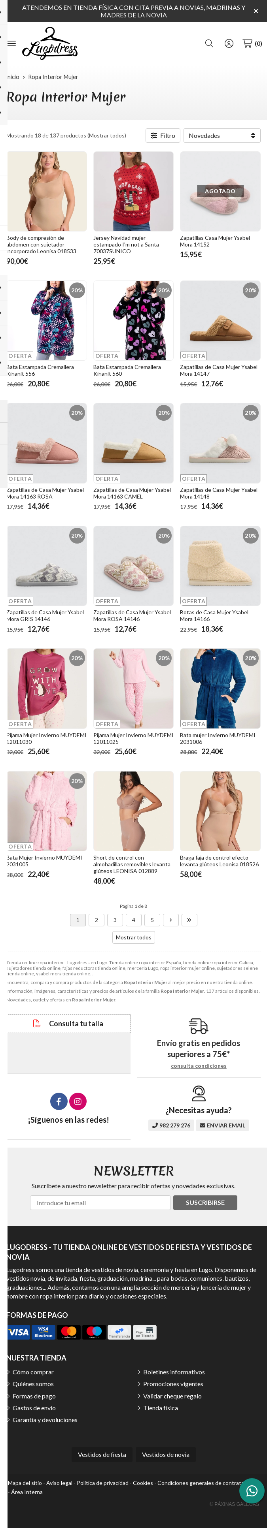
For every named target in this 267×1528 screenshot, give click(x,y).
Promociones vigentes (173, 1383)
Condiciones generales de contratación (205, 1482)
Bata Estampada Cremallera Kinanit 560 (127, 370)
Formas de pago (34, 1396)
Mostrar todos (107, 135)
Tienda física (160, 1407)
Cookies (143, 1482)
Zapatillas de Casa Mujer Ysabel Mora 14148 (219, 493)
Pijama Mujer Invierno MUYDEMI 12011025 (133, 738)
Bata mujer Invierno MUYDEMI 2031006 (218, 738)
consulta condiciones (199, 1066)
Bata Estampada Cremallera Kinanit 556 (40, 370)
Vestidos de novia (165, 1454)
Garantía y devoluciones (45, 1419)
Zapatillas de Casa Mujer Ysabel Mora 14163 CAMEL (132, 493)
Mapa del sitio (25, 1482)
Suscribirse (205, 1202)
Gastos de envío (34, 1407)
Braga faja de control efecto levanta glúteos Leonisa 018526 (219, 860)
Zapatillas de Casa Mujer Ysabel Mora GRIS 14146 (45, 615)
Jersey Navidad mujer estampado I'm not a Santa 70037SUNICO (126, 244)
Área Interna (27, 1491)
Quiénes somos (33, 1383)
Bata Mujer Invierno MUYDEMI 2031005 (44, 860)
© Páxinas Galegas (234, 1504)
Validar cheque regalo (172, 1396)
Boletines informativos (174, 1372)
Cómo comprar (33, 1372)
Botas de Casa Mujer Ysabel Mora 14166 (214, 615)
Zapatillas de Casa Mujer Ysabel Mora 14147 (219, 370)
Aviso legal (59, 1482)
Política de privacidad (103, 1482)
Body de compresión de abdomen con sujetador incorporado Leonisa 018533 (41, 244)
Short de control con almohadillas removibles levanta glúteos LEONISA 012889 (131, 864)
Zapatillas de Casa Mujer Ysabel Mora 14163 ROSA (45, 493)
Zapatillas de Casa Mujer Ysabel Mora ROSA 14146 (132, 615)
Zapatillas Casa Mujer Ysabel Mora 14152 (215, 241)
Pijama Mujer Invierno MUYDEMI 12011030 (46, 738)
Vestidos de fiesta (102, 1454)
